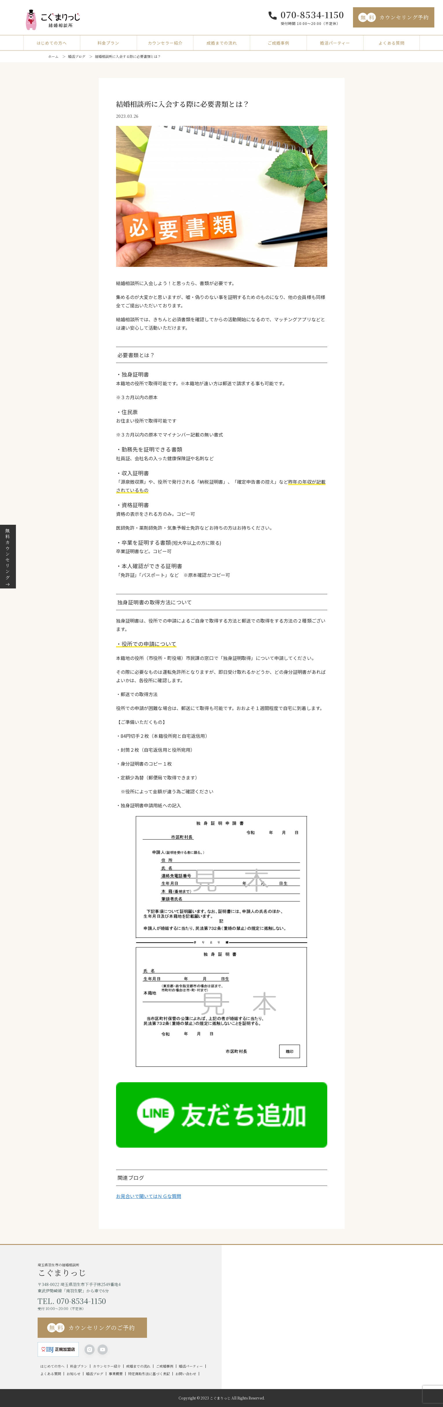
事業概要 (116, 1373)
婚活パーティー (335, 43)
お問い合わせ (185, 1373)
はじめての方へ (51, 43)
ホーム (53, 56)
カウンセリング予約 (393, 17)
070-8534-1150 (312, 14)
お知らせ (73, 1373)
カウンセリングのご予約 (91, 1327)
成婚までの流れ (222, 43)
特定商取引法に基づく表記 (149, 1373)
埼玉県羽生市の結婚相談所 (130, 1269)
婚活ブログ (76, 56)
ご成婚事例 (278, 43)
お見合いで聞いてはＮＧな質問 (148, 1196)
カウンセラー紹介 (165, 43)
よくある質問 (391, 43)
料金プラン (108, 43)
